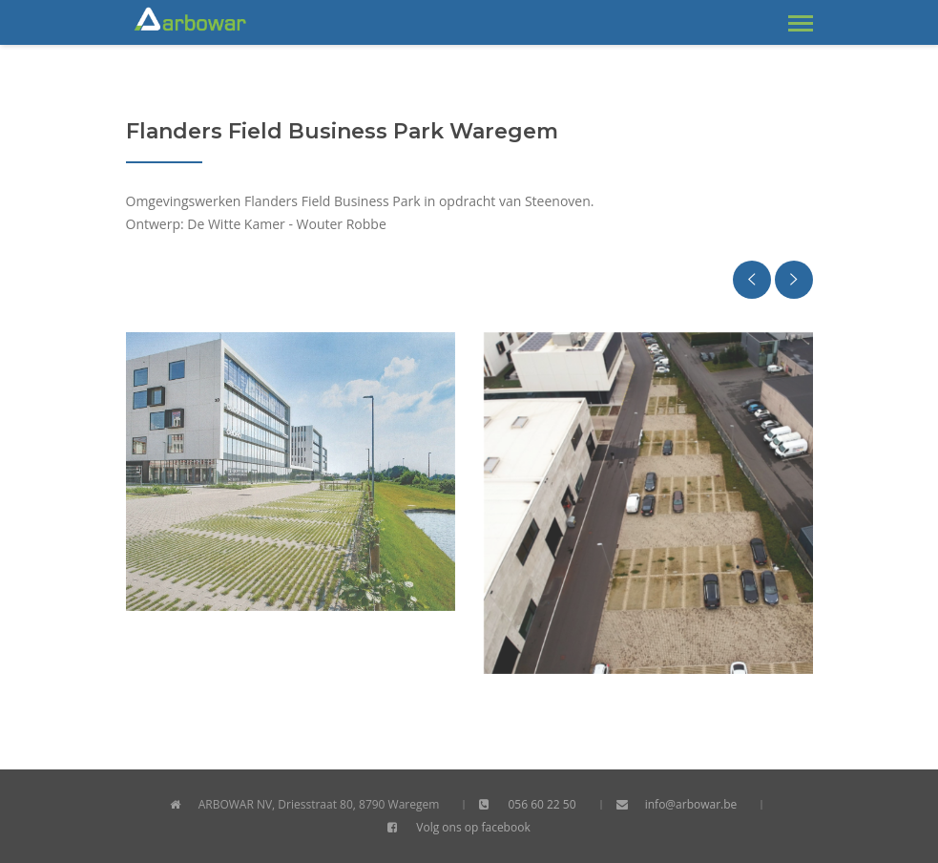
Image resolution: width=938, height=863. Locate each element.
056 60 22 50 (541, 804)
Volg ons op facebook (473, 827)
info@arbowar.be (691, 804)
